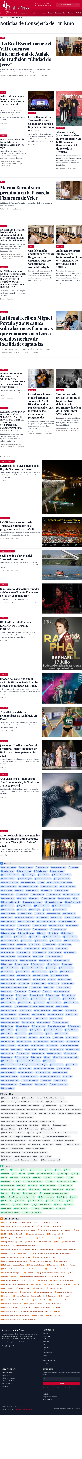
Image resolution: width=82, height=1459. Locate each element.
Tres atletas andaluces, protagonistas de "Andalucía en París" (18, 715)
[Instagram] (9, 1346)
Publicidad (46, 1394)
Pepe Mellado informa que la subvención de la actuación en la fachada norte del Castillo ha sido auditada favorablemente (13, 235)
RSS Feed (46, 1363)
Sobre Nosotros (7, 1372)
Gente (33, 13)
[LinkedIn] (13, 1346)
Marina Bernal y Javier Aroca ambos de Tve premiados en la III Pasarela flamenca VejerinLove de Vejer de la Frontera (69, 142)
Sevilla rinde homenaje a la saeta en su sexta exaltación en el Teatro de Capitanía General (12, 100)
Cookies (63, 1408)
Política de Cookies (8, 1381)
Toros (50, 13)
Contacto (4, 1389)
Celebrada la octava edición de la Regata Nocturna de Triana (19, 467)
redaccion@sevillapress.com (23, 1409)
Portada (45, 1333)
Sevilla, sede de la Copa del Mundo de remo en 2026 (16, 557)
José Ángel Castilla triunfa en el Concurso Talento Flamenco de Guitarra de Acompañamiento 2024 (18, 750)
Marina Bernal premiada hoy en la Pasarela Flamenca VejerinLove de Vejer (12, 143)
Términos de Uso (7, 1383)
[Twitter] (6, 1346)
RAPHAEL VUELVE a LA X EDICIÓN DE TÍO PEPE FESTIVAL (15, 625)
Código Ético (6, 1375)
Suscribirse (61, 1383)
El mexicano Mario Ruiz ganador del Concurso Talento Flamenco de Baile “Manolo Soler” (19, 592)
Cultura (70, 13)
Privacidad (55, 1408)
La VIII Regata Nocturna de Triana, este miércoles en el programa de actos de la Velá (17, 526)
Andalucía (24, 13)
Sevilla (16, 13)
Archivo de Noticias (49, 1360)
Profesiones (46, 1358)
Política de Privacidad (8, 1378)
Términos (70, 1408)
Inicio (1, 17)
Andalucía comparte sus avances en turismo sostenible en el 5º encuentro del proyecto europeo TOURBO (69, 259)
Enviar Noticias (47, 1399)
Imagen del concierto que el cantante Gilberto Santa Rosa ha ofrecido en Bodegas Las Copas (19, 682)
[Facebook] (2, 1346)
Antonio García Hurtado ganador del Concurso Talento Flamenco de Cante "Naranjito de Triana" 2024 (20, 840)
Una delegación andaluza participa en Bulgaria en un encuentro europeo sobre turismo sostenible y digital (41, 259)
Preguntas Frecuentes (50, 1397)
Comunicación (60, 13)
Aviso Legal (5, 1386)
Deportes (42, 13)
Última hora (8, 13)
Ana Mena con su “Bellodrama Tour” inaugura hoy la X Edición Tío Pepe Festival (19, 782)
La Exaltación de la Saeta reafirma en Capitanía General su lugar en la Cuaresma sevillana (41, 123)
